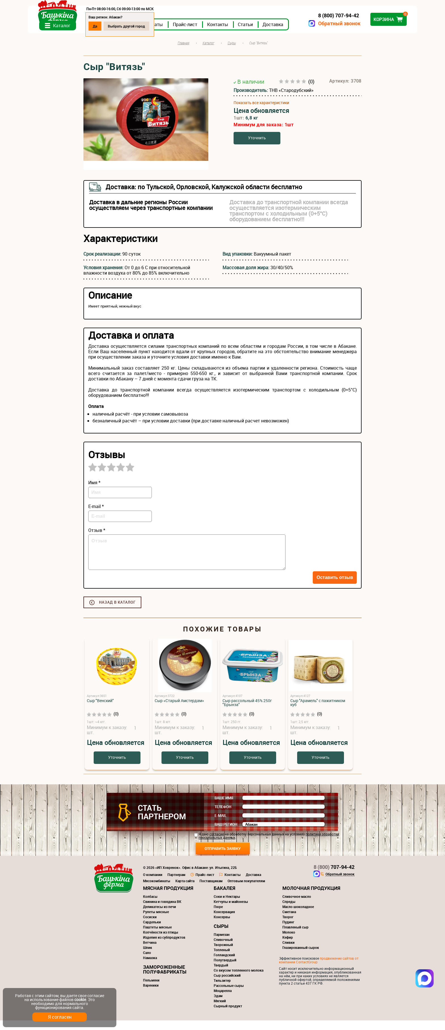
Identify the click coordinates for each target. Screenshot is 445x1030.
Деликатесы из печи (159, 916)
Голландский (224, 964)
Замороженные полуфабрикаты (164, 979)
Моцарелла (223, 1000)
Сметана (289, 921)
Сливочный (223, 949)
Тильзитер (222, 990)
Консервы (222, 926)
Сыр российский (227, 985)
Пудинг (288, 931)
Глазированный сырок (300, 957)
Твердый (221, 974)
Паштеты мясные (157, 936)
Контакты (273, 33)
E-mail (220, 825)
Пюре (218, 916)
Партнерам (176, 884)
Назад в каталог (117, 611)
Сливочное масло (296, 906)
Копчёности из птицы (160, 942)
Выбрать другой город (182, 26)
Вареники (151, 995)
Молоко (288, 942)
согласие (216, 843)
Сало (147, 962)
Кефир (287, 947)
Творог (287, 926)
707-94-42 (334, 876)
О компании (152, 884)
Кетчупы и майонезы (231, 911)
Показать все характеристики (261, 112)
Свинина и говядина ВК (162, 911)
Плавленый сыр (295, 936)
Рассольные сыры (229, 995)
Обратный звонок (284, 23)
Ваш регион (226, 834)
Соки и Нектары (227, 906)
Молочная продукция (311, 897)
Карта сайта (184, 890)
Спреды (288, 911)
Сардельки (152, 931)
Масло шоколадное (298, 916)
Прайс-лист (240, 33)
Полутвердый (225, 969)
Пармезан (222, 944)
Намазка (150, 967)
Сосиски (150, 926)
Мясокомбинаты (156, 890)
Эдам (218, 1005)
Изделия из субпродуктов (164, 947)
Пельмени (151, 989)
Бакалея (224, 897)
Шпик (147, 957)
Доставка (328, 33)
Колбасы (150, 906)
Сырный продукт (228, 1015)
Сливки (288, 952)
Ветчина (149, 952)
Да (150, 26)
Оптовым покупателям (246, 890)
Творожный (223, 954)
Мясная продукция (168, 897)
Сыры (221, 935)
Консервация (224, 921)
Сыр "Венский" (100, 710)
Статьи (300, 33)
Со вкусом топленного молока (238, 980)
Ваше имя (224, 807)
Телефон (223, 816)
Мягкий (220, 1010)
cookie (80, 999)
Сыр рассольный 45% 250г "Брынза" (247, 712)
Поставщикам (211, 890)
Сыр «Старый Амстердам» (179, 710)
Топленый (222, 959)
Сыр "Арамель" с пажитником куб (317, 712)
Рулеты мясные (156, 921)
